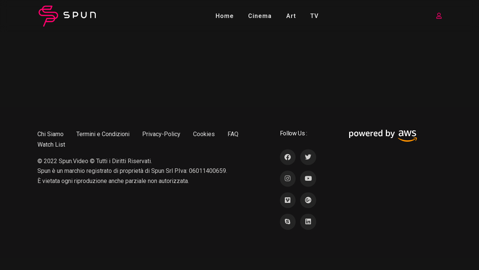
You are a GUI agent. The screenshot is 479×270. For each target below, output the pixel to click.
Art (291, 16)
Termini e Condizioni (102, 134)
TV (314, 16)
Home (225, 16)
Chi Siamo (50, 134)
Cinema (260, 16)
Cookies (204, 134)
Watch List (51, 144)
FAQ (233, 134)
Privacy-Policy (161, 134)
